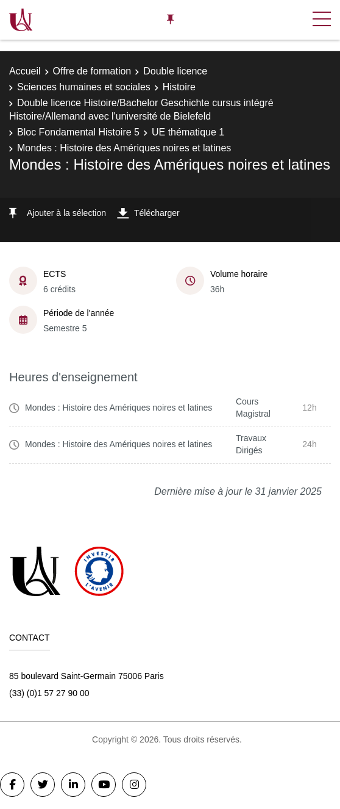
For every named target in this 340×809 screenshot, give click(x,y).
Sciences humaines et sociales (84, 87)
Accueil (25, 71)
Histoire (179, 87)
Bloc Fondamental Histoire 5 (78, 132)
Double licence (175, 71)
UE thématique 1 (188, 132)
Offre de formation (92, 71)
